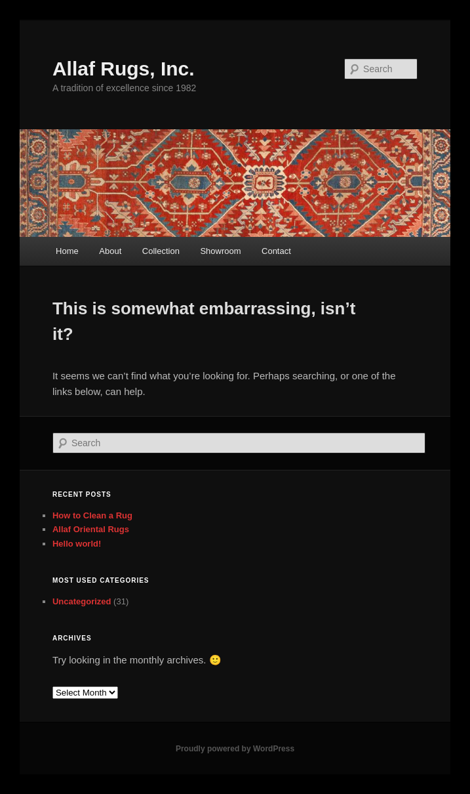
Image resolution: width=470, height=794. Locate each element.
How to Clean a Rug (92, 515)
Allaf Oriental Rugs (90, 529)
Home (67, 251)
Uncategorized (81, 601)
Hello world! (76, 544)
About (110, 251)
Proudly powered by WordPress (235, 748)
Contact (276, 251)
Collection (161, 251)
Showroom (220, 251)
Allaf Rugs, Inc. (123, 68)
